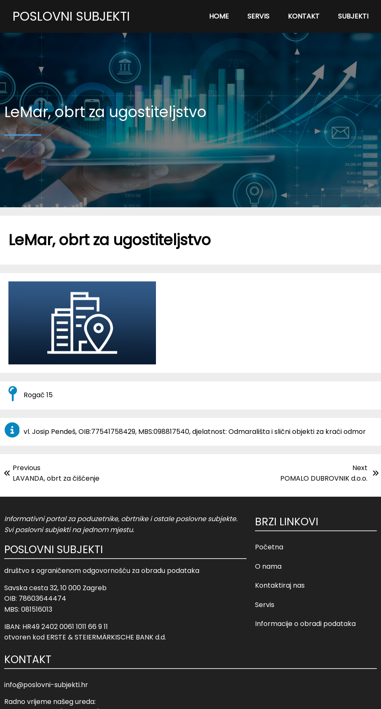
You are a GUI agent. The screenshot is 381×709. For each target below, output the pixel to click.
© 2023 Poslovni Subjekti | (172, 696)
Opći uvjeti (232, 696)
